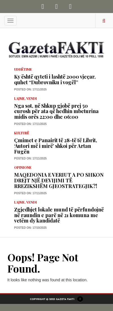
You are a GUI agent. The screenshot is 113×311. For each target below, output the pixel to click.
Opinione (22, 167)
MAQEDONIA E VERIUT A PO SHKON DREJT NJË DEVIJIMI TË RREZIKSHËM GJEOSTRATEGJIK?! (59, 180)
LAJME (19, 98)
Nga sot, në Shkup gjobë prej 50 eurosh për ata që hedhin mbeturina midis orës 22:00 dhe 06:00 (56, 111)
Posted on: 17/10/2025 (30, 227)
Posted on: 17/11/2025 (30, 89)
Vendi (31, 98)
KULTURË (21, 133)
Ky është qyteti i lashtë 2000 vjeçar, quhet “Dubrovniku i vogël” (55, 79)
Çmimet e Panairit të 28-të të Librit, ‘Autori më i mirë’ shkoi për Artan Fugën (55, 146)
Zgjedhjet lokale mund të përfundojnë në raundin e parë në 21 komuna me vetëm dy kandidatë (59, 215)
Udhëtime (23, 69)
